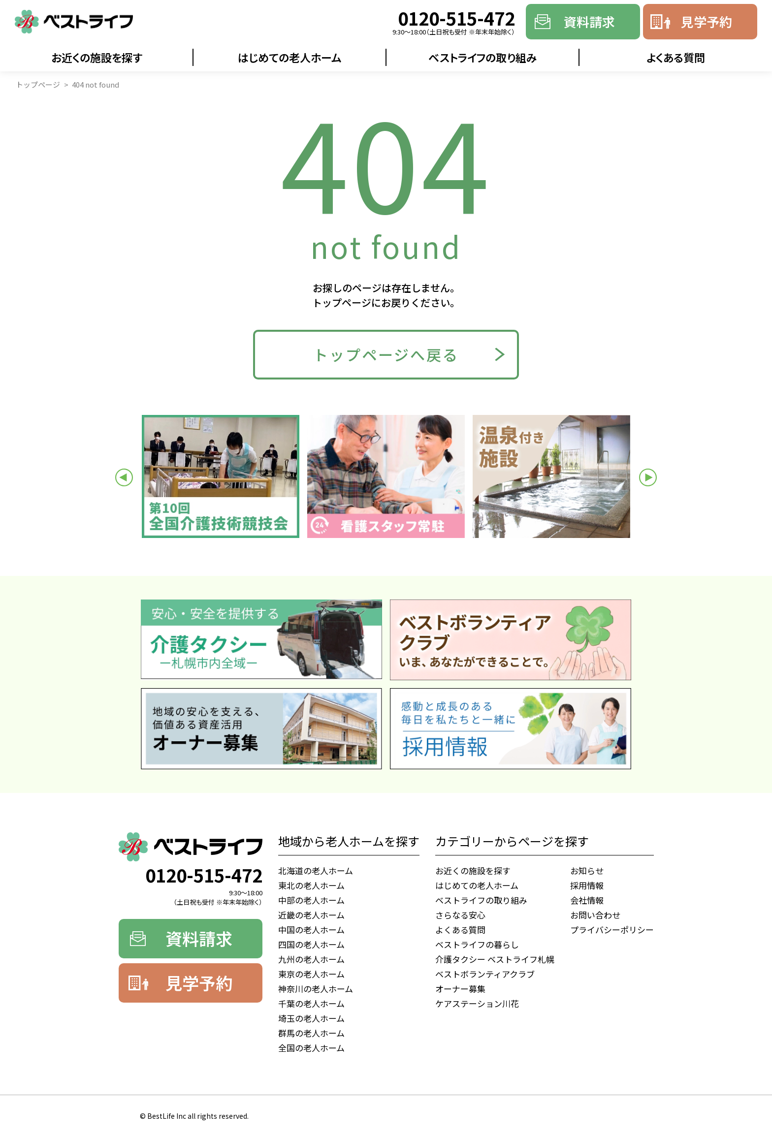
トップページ (38, 84)
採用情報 (587, 885)
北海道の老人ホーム (315, 870)
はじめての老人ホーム (290, 57)
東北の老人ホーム (311, 885)
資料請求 (589, 21)
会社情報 (587, 900)
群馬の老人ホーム (311, 1033)
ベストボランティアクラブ (485, 974)
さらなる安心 (460, 915)
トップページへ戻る (386, 354)
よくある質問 (675, 57)
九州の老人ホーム (311, 959)
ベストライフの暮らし (477, 944)
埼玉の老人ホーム (311, 1018)
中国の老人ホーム (311, 929)
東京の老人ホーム (311, 974)
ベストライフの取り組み (482, 57)
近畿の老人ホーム (311, 915)
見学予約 (706, 21)
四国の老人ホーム (311, 944)
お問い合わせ (595, 915)
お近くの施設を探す (96, 57)
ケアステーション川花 (477, 1003)
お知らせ (587, 870)
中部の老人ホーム (311, 900)
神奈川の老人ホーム (315, 988)
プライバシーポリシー (612, 929)
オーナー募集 (460, 988)
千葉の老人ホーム (311, 1003)
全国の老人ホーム (311, 1048)
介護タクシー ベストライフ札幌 (494, 959)
